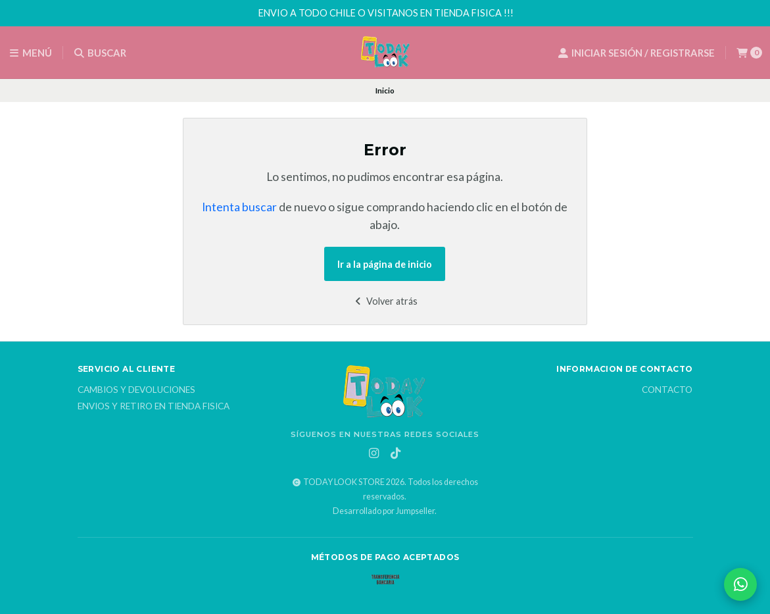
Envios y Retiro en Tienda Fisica (153, 406)
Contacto (667, 390)
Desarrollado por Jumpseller (384, 511)
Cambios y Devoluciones (136, 390)
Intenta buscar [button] (239, 207)
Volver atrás (385, 301)
